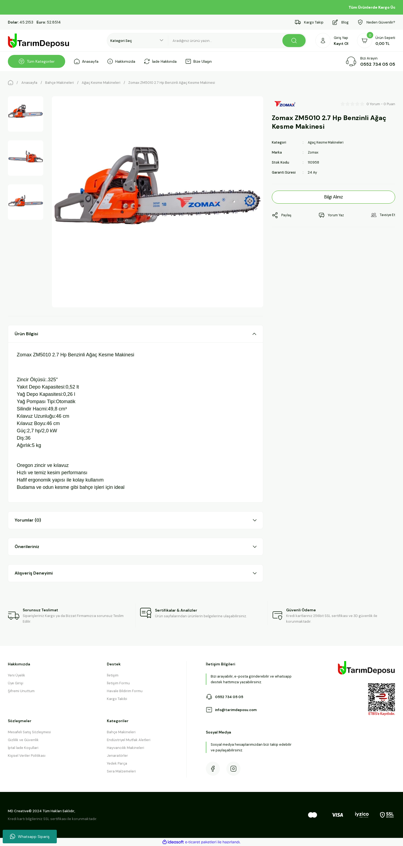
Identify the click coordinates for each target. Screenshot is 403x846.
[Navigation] (36, 61)
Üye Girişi (15, 683)
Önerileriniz (27, 546)
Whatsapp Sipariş (29, 837)
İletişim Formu (118, 683)
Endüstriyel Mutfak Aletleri (128, 740)
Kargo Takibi (117, 698)
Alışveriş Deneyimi (34, 573)
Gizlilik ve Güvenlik (23, 740)
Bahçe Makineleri (121, 732)
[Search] (237, 40)
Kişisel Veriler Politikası (26, 755)
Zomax (313, 152)
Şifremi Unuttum (21, 691)
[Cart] (376, 40)
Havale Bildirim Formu (125, 691)
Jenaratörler (117, 755)
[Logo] (39, 41)
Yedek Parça (117, 763)
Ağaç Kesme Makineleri (327, 142)
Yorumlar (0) (28, 520)
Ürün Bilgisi (26, 334)
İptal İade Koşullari (23, 747)
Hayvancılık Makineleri (125, 747)
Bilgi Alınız (334, 197)
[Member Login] (331, 40)
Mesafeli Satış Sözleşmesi (29, 732)
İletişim (112, 675)
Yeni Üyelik (16, 675)
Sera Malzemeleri (121, 771)
